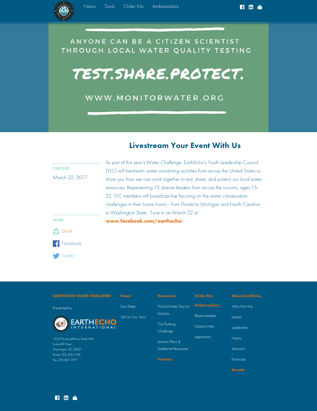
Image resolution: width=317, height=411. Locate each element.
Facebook (72, 243)
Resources (167, 296)
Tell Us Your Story (133, 317)
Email (67, 231)
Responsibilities (205, 316)
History (237, 338)
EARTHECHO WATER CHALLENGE (82, 296)
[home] (64, 11)
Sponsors (238, 349)
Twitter (68, 256)
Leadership (240, 328)
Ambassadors (207, 305)
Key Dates (128, 307)
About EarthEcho (246, 296)
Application (203, 337)
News (126, 296)
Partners (165, 359)
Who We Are (242, 307)
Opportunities (204, 326)
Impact (236, 317)
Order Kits (204, 296)
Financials (239, 359)
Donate (238, 370)
